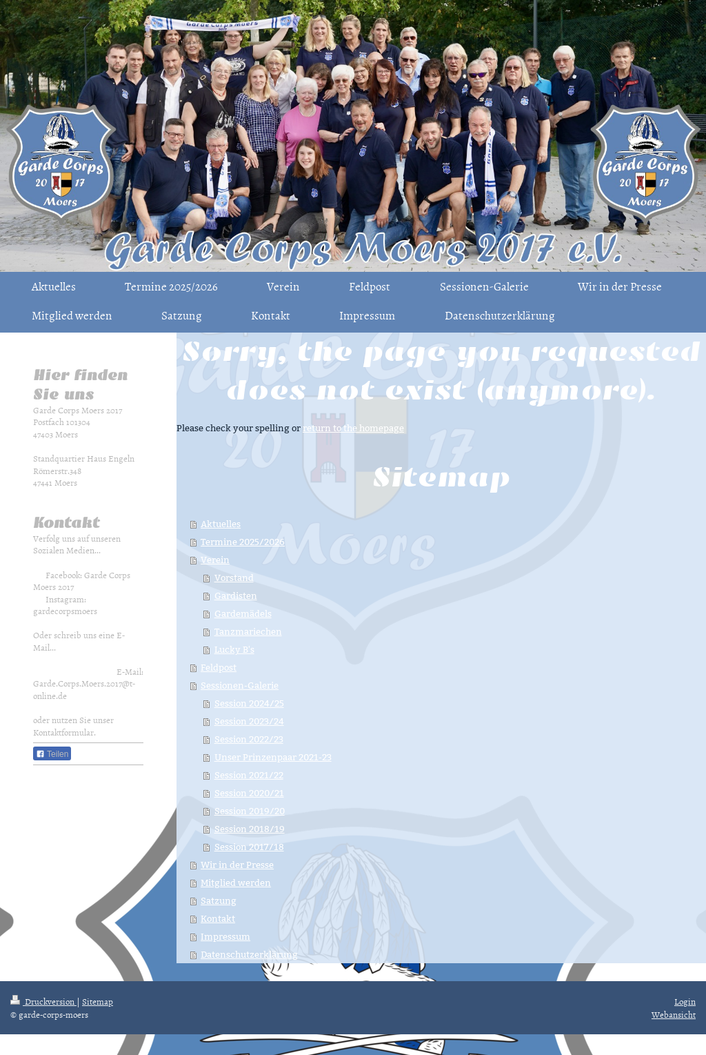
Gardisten (235, 595)
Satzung (218, 900)
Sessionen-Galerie (240, 685)
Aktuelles (221, 523)
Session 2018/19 (249, 828)
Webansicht (674, 1014)
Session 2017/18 (249, 846)
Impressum (225, 936)
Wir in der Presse (237, 864)
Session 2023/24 (249, 721)
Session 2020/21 (249, 792)
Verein (215, 559)
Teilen (52, 754)
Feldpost (218, 667)
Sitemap (97, 1001)
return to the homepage (353, 427)
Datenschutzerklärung (249, 954)
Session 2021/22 (248, 774)
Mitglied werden (236, 882)
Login (685, 1001)
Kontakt (218, 918)
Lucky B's (234, 649)
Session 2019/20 (249, 810)
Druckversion (43, 1001)
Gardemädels (243, 613)
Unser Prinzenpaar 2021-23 (273, 756)
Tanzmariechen (248, 631)
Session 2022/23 (248, 739)
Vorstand (234, 577)
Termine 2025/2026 (243, 541)
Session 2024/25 (249, 703)
